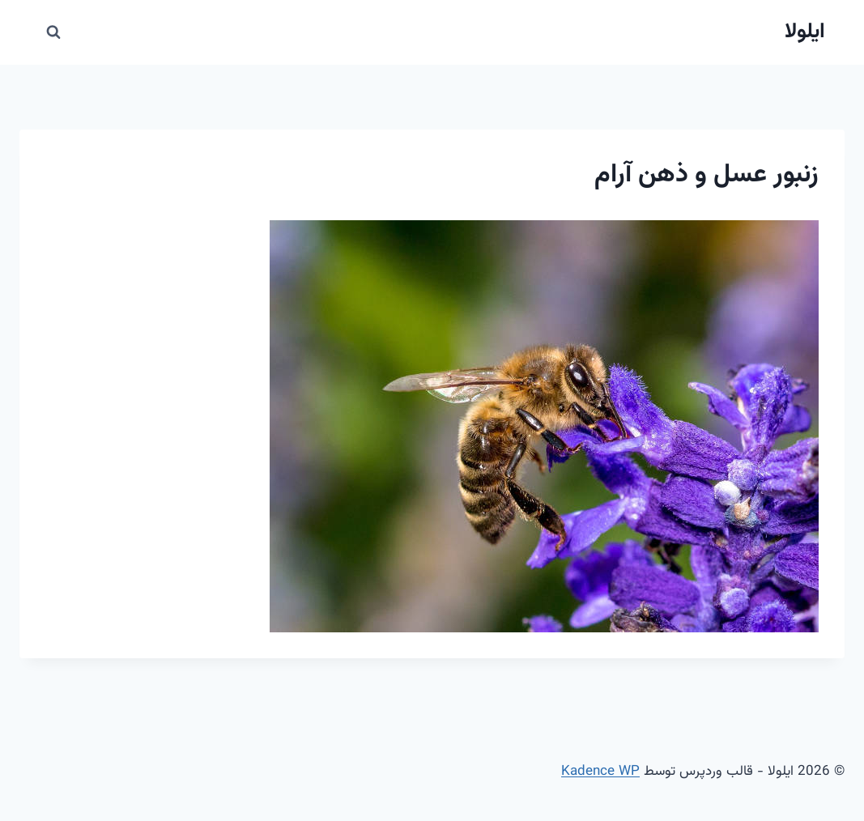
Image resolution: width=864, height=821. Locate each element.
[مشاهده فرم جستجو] (53, 32)
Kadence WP (600, 771)
